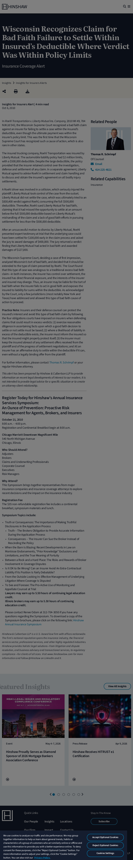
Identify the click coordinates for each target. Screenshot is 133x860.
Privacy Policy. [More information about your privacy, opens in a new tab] (42, 857)
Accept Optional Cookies (105, 837)
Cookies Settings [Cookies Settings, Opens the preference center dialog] (105, 853)
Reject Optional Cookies (105, 845)
